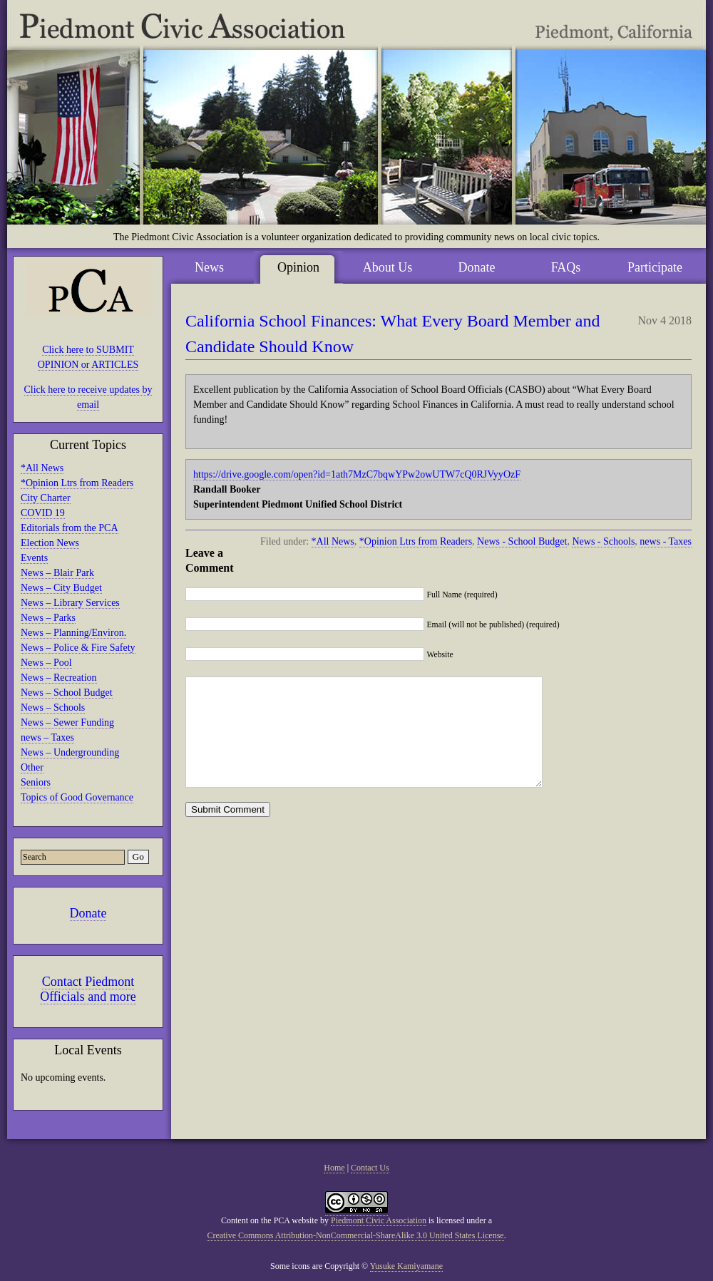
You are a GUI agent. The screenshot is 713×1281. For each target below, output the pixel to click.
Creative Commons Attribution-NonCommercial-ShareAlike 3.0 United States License (355, 1235)
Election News (50, 542)
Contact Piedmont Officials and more (88, 989)
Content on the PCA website (269, 1220)
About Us (388, 267)
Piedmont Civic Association (378, 1220)
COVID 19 (43, 513)
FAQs (566, 267)
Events (34, 557)
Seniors (36, 782)
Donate (88, 913)
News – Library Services (70, 602)
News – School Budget (67, 692)
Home (334, 1168)
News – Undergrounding (70, 752)
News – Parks (48, 617)
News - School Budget (522, 541)
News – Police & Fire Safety (78, 647)
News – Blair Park (57, 572)
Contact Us (370, 1168)
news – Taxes (47, 737)
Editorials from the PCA (69, 528)
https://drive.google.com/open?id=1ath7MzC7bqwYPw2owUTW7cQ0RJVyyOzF (356, 474)
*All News (42, 468)
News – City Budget (61, 587)
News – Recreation (59, 677)
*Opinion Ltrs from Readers (77, 483)
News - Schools (603, 541)
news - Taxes (666, 541)
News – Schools (53, 707)
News (209, 267)
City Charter (46, 498)
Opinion (298, 267)
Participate (654, 267)
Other (32, 767)
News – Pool (46, 662)
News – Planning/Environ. (73, 632)
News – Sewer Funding (67, 722)
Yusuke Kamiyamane (406, 1266)
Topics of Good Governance (77, 797)
